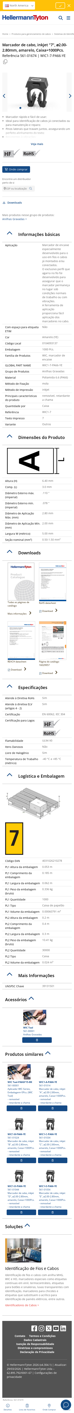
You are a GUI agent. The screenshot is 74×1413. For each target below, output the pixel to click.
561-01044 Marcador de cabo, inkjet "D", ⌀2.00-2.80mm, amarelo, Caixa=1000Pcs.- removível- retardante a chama (21, 1188)
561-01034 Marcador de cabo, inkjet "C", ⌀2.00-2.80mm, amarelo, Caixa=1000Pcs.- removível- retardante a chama (52, 1136)
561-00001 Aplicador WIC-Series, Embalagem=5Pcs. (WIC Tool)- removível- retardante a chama (21, 1084)
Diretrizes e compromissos (35, 1348)
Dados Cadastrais (35, 1340)
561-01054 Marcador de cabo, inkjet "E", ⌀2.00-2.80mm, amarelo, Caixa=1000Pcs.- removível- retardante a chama (52, 1188)
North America (19, 5)
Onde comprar (16, 169)
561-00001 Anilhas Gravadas (37, 1023)
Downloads (12, 202)
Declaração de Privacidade (37, 1352)
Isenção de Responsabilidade (35, 1344)
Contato (20, 1336)
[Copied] (5, 61)
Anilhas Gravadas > (14, 219)
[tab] (37, 234)
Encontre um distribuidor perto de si (16, 181)
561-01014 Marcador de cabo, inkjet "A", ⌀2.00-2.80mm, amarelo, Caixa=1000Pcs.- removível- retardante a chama (52, 1084)
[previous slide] (4, 96)
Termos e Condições (42, 1336)
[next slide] (70, 96)
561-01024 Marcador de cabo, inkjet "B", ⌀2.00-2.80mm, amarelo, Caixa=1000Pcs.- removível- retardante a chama (21, 1136)
